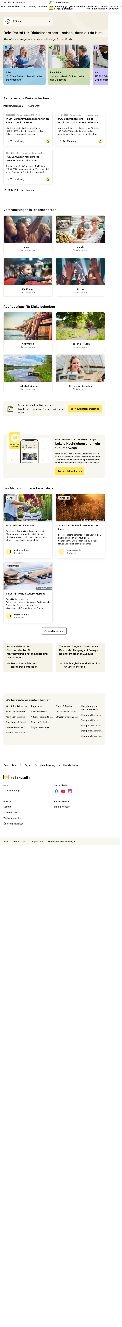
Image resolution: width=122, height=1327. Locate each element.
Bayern (25, 765)
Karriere (7, 806)
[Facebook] (56, 791)
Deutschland (10, 765)
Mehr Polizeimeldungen (18, 190)
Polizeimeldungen (13, 106)
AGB (5, 841)
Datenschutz (19, 841)
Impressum (37, 841)
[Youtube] (63, 791)
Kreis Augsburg (44, 765)
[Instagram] (70, 791)
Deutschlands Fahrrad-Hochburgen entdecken (22, 665)
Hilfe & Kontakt (62, 806)
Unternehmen (10, 812)
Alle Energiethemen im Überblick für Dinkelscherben (79, 665)
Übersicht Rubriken (13, 823)
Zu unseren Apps (12, 790)
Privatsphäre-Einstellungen (62, 841)
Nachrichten (34, 106)
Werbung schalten (12, 818)
